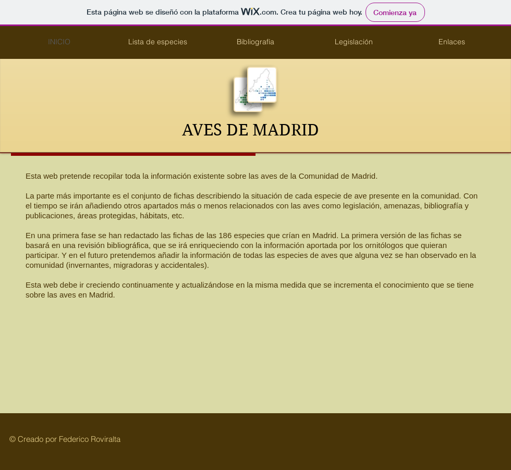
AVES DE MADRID (250, 130)
